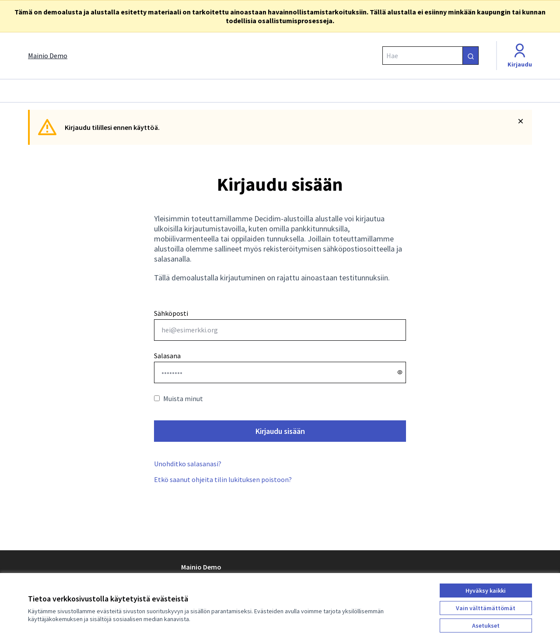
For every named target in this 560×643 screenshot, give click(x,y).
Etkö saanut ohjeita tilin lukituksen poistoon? (223, 479)
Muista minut (178, 398)
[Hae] (430, 55)
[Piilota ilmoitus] (520, 121)
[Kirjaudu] (520, 55)
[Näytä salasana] (399, 372)
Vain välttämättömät (485, 608)
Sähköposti (280, 325)
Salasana (167, 355)
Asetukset (486, 625)
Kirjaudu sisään (280, 431)
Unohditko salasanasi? (187, 463)
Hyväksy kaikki (486, 590)
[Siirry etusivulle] (47, 55)
